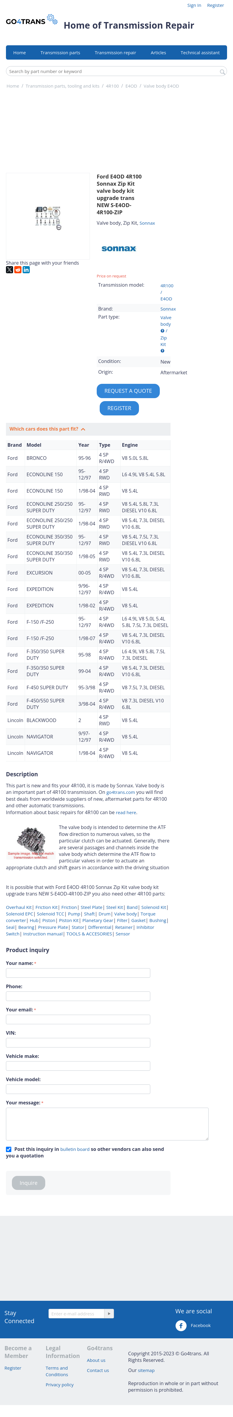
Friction (68, 907)
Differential (99, 927)
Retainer (123, 927)
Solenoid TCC (50, 914)
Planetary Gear (97, 920)
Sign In (194, 5)
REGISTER (119, 408)
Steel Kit (114, 907)
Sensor (122, 934)
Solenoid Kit (153, 907)
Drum (103, 914)
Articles (158, 52)
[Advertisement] (200, 186)
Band (131, 907)
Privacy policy (60, 1384)
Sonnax (147, 223)
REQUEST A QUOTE (128, 390)
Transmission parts (60, 52)
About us (96, 1360)
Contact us (98, 1370)
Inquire (28, 1182)
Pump (73, 914)
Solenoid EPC (19, 914)
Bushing (157, 920)
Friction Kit (45, 907)
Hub (33, 920)
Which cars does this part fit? (44, 429)
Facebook (193, 1325)
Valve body (125, 914)
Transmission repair (115, 52)
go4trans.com (121, 792)
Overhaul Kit (19, 907)
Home (19, 52)
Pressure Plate (52, 927)
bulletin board (75, 1149)
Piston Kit (68, 920)
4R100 (166, 285)
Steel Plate (90, 907)
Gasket (138, 920)
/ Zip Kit (163, 337)
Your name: (19, 963)
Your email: (19, 1009)
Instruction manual (42, 934)
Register (215, 5)
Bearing (26, 927)
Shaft (89, 914)
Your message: (23, 1102)
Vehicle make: (22, 1056)
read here (126, 812)
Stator (77, 927)
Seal (10, 927)
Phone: (14, 986)
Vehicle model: (23, 1079)
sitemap (146, 1370)
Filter (121, 920)
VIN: (11, 1033)
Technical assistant (200, 52)
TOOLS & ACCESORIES (88, 934)
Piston (48, 920)
